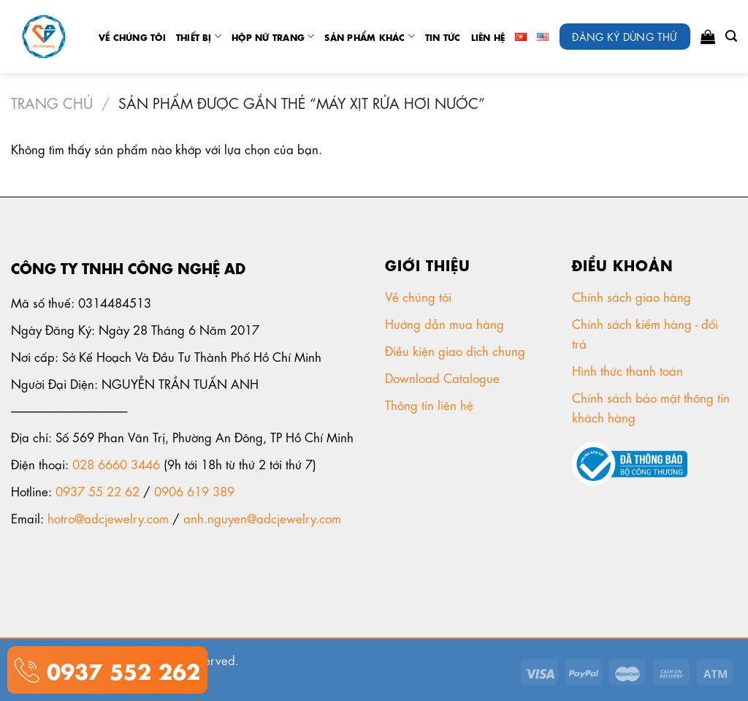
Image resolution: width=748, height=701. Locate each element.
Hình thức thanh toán (629, 370)
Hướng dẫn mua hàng (444, 323)
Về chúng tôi (132, 36)
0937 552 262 (119, 669)
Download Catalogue (444, 377)
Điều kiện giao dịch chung (457, 350)
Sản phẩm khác (369, 36)
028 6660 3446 (116, 463)
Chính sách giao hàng (631, 296)
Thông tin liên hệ (431, 404)
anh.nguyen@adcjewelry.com (262, 517)
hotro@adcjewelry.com (108, 517)
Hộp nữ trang (273, 36)
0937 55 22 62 (98, 490)
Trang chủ (52, 102)
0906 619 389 (194, 490)
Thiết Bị (198, 36)
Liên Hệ (488, 36)
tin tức (443, 36)
